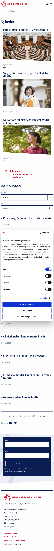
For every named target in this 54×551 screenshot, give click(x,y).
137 (33, 416)
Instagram (9, 527)
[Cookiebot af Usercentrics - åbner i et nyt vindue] (42, 233)
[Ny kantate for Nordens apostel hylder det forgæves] (27, 138)
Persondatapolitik (11, 533)
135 (25, 416)
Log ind (7, 544)
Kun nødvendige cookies (27, 317)
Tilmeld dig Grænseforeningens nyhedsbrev (21, 173)
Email (7, 451)
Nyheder (12, 11)
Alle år (5, 197)
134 (20, 416)
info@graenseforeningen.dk (16, 510)
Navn (7, 440)
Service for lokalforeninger (14, 541)
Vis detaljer (43, 298)
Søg (2, 203)
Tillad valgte (27, 310)
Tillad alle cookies (27, 304)
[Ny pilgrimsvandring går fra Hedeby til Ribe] (27, 92)
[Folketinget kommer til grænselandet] (27, 47)
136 (29, 416)
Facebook (9, 523)
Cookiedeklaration (11, 537)
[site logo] (14, 4)
